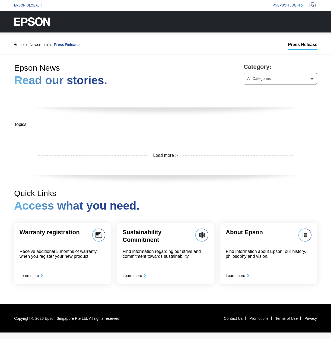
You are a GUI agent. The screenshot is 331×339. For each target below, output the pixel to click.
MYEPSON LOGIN (286, 5)
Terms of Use (286, 325)
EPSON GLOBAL (26, 5)
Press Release (302, 44)
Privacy (310, 325)
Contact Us (233, 325)
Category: (258, 66)
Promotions (259, 325)
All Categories (259, 78)
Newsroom (39, 45)
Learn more (32, 279)
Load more (163, 155)
